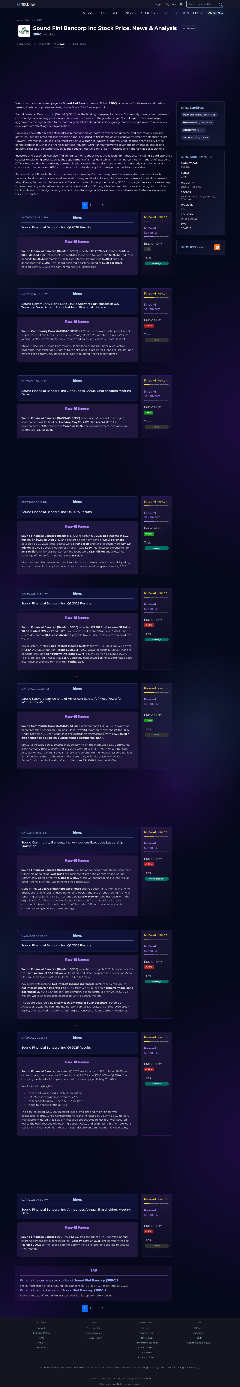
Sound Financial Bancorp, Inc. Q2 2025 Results (56, 945)
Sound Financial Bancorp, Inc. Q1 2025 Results (56, 1047)
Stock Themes (146, 1347)
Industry (187, 182)
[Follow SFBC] (189, 28)
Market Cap (189, 163)
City (184, 224)
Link (183, 209)
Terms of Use (94, 1328)
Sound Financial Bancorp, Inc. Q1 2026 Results (56, 227)
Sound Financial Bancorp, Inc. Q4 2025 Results (56, 512)
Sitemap (41, 1347)
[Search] (205, 4)
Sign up (170, 4)
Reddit (198, 1337)
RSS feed (198, 1328)
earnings (156, 263)
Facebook (198, 1333)
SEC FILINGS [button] (124, 13)
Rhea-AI (41, 1342)
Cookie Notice (94, 1333)
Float (185, 173)
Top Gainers (146, 1333)
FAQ (41, 1337)
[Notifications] (181, 4)
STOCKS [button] (149, 13)
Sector (186, 192)
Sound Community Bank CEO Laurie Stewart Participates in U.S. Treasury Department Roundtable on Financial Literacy (70, 305)
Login (158, 4)
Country (187, 214)
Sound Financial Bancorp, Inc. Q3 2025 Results (56, 603)
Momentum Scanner (146, 1342)
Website (187, 205)
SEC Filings (77, 43)
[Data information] (210, 157)
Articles (146, 1328)
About (41, 1328)
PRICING (215, 13)
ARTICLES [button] (193, 13)
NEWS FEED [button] (94, 13)
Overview (22, 43)
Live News (146, 1352)
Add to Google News (198, 1342)
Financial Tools (146, 1357)
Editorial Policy (41, 1333)
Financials (42, 43)
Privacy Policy (94, 1337)
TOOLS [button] (170, 13)
